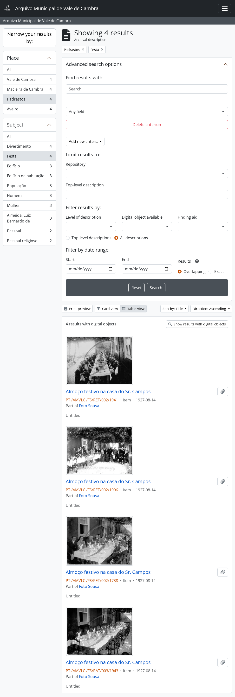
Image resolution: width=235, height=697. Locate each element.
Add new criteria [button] (83, 141)
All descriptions (134, 238)
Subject (15, 124)
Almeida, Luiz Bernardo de (29, 218)
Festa (29, 157)
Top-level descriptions (91, 238)
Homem (29, 197)
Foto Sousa (89, 405)
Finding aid (187, 217)
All (9, 69)
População (29, 187)
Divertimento (29, 147)
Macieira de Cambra (29, 90)
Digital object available (142, 217)
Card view (107, 308)
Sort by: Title (173, 308)
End (125, 259)
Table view (133, 308)
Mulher (29, 206)
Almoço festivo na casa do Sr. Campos (108, 391)
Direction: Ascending (210, 308)
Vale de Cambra (29, 80)
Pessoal (29, 232)
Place (13, 58)
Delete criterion (147, 124)
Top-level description (85, 185)
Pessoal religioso (29, 242)
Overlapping (194, 271)
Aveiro (29, 110)
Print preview (77, 308)
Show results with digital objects (197, 324)
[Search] (147, 89)
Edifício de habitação (29, 177)
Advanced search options (94, 64)
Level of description (83, 217)
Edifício (29, 167)
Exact (219, 271)
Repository (75, 164)
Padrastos (29, 100)
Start (70, 259)
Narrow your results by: (29, 37)
